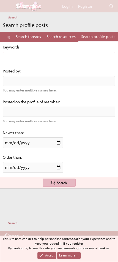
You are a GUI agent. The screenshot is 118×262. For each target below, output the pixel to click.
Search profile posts (98, 36)
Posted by (11, 71)
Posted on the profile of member (31, 101)
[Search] (111, 6)
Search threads (28, 36)
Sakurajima (14, 235)
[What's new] (100, 6)
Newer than (13, 132)
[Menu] (7, 6)
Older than (12, 157)
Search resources (61, 36)
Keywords (11, 47)
